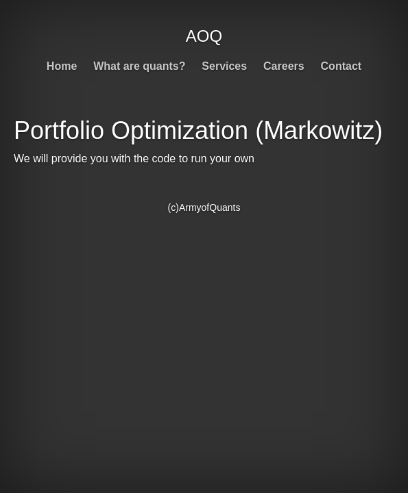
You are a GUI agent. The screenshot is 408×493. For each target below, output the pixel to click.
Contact (341, 66)
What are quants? (139, 66)
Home (62, 66)
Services (224, 66)
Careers (283, 66)
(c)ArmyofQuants (204, 207)
